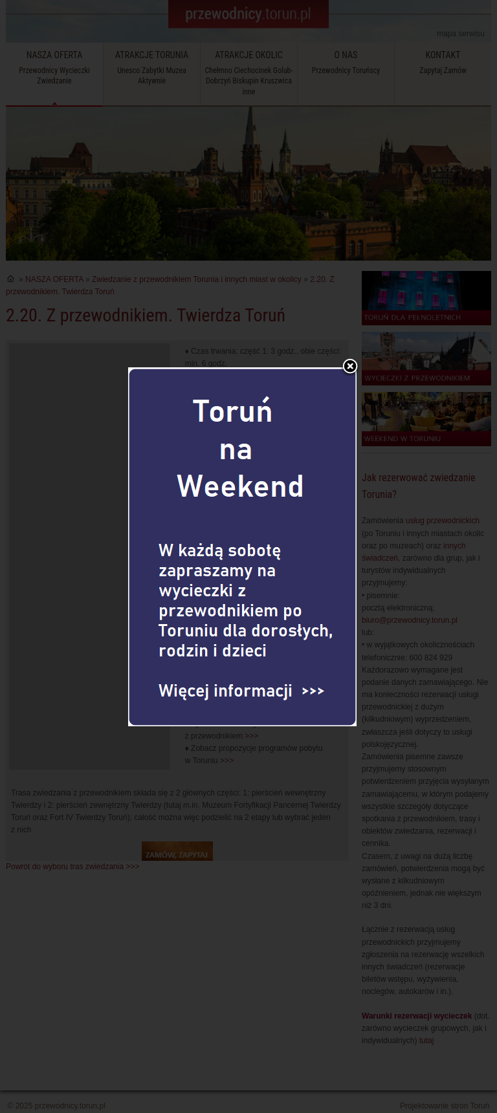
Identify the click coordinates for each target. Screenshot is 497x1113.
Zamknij (350, 341)
